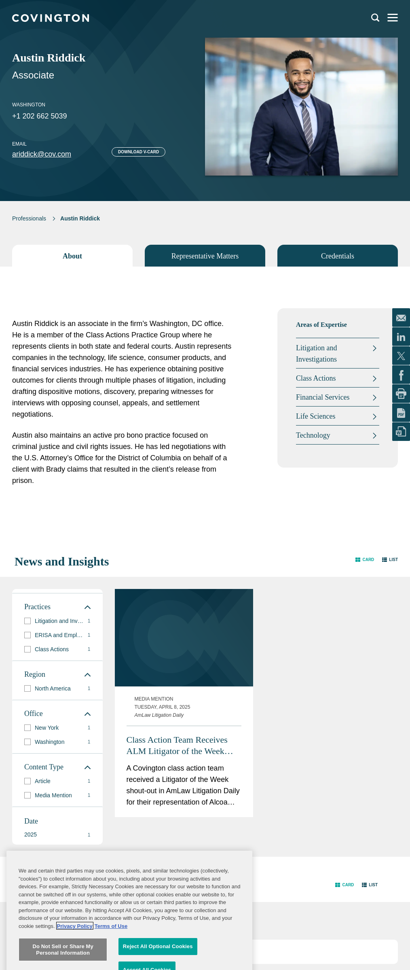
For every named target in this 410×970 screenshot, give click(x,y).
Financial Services (322, 397)
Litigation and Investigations (316, 353)
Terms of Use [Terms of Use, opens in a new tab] (111, 966)
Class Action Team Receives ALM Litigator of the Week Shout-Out (177, 657)
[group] (57, 621)
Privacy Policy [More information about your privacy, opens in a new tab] (75, 966)
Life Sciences (315, 416)
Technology (313, 435)
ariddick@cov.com (41, 154)
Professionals (29, 218)
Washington (28, 105)
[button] (364, 559)
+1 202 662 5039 (39, 116)
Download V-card (138, 152)
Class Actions (316, 378)
